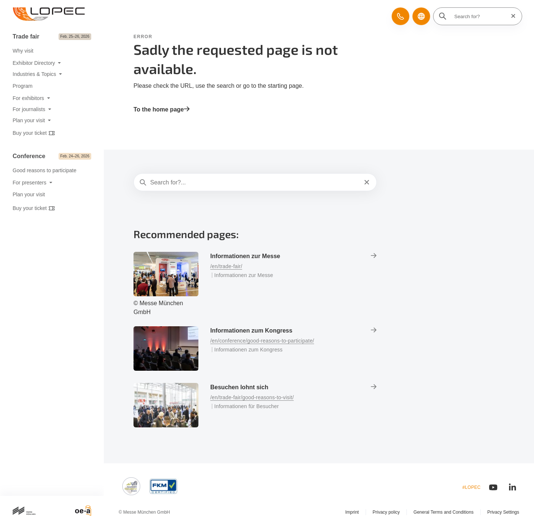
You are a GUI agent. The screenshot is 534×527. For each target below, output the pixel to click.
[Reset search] (511, 16)
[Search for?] (480, 16)
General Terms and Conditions (443, 512)
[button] (400, 16)
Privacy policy (386, 512)
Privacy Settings (503, 512)
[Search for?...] (254, 182)
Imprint (352, 512)
